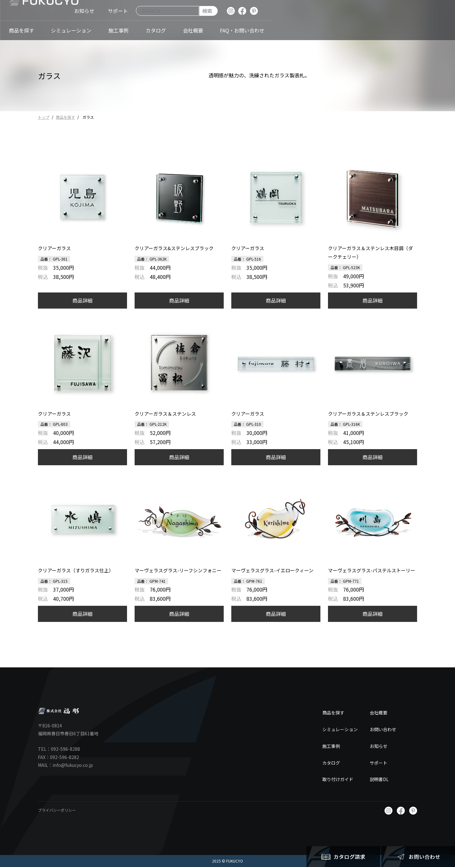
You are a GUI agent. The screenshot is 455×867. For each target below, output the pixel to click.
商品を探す (65, 117)
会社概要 (378, 712)
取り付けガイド (337, 779)
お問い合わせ (383, 729)
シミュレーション (340, 729)
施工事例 (331, 746)
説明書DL (379, 779)
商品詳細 (82, 300)
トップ (43, 117)
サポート (378, 763)
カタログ (331, 763)
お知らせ (378, 746)
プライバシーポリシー (57, 810)
